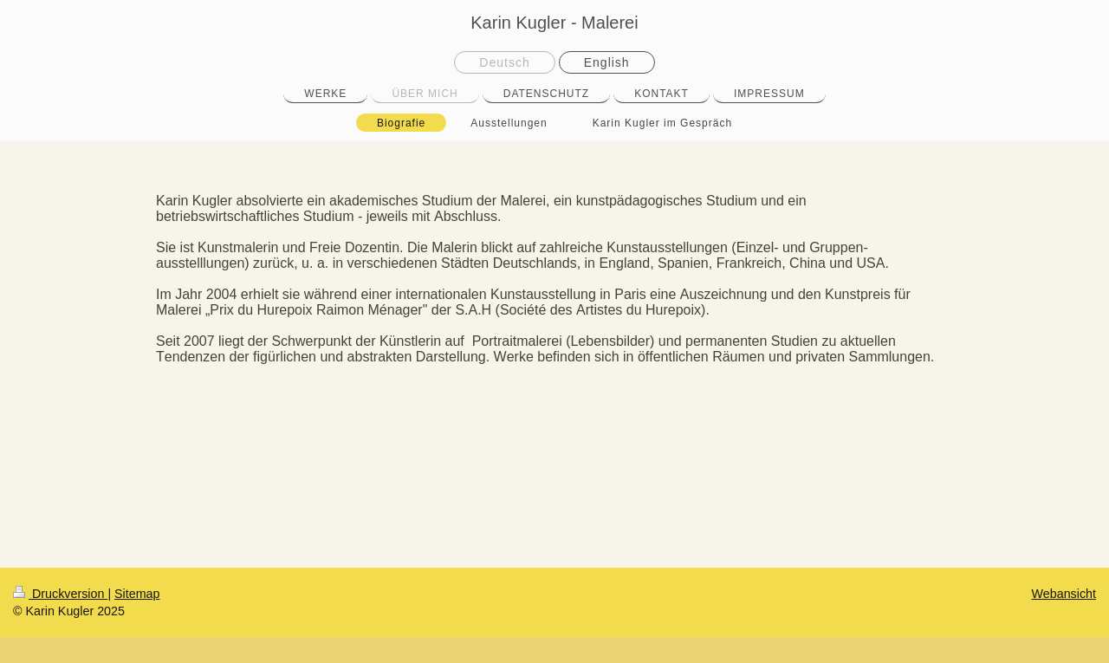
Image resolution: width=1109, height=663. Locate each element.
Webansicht (1064, 594)
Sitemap (136, 594)
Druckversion (60, 594)
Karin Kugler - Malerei (554, 22)
